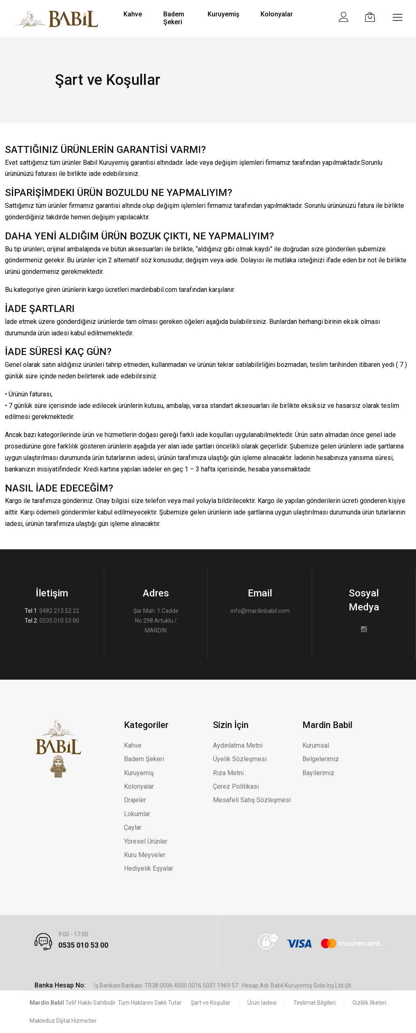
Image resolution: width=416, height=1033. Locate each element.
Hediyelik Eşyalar (148, 868)
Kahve (133, 745)
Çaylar (133, 827)
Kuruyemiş (139, 773)
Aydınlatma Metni (238, 745)
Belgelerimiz (320, 759)
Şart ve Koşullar (211, 1002)
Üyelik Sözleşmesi (240, 759)
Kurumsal (315, 745)
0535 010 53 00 (59, 620)
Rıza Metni (228, 773)
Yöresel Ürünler (145, 841)
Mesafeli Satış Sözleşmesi (252, 800)
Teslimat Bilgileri (314, 1002)
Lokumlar (137, 814)
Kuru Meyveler (144, 855)
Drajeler (135, 800)
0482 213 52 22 (59, 611)
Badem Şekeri (144, 759)
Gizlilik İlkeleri (369, 1002)
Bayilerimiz (318, 773)
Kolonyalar (139, 786)
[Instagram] (364, 630)
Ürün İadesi (262, 1002)
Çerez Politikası (236, 786)
